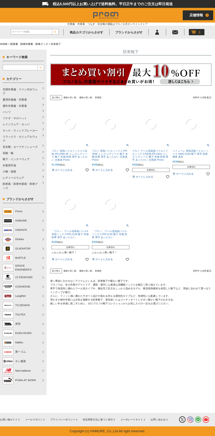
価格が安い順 (69, 97)
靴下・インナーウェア (16, 159)
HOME (4, 44)
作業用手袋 (9, 165)
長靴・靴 (8, 153)
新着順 (98, 97)
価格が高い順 (85, 97)
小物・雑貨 (9, 171)
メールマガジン (34, 419)
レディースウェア (13, 177)
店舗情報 (196, 15)
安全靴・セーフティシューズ (20, 146)
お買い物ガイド (9, 419)
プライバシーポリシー (62, 419)
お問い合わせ (158, 419)
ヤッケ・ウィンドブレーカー (20, 130)
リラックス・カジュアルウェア (20, 138)
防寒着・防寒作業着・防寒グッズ (29, 44)
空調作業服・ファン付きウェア (20, 91)
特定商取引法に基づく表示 (98, 419)
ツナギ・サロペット (15, 118)
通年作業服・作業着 (15, 105)
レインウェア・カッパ (16, 124)
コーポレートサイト (131, 419)
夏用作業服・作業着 (15, 99)
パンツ (7, 111)
